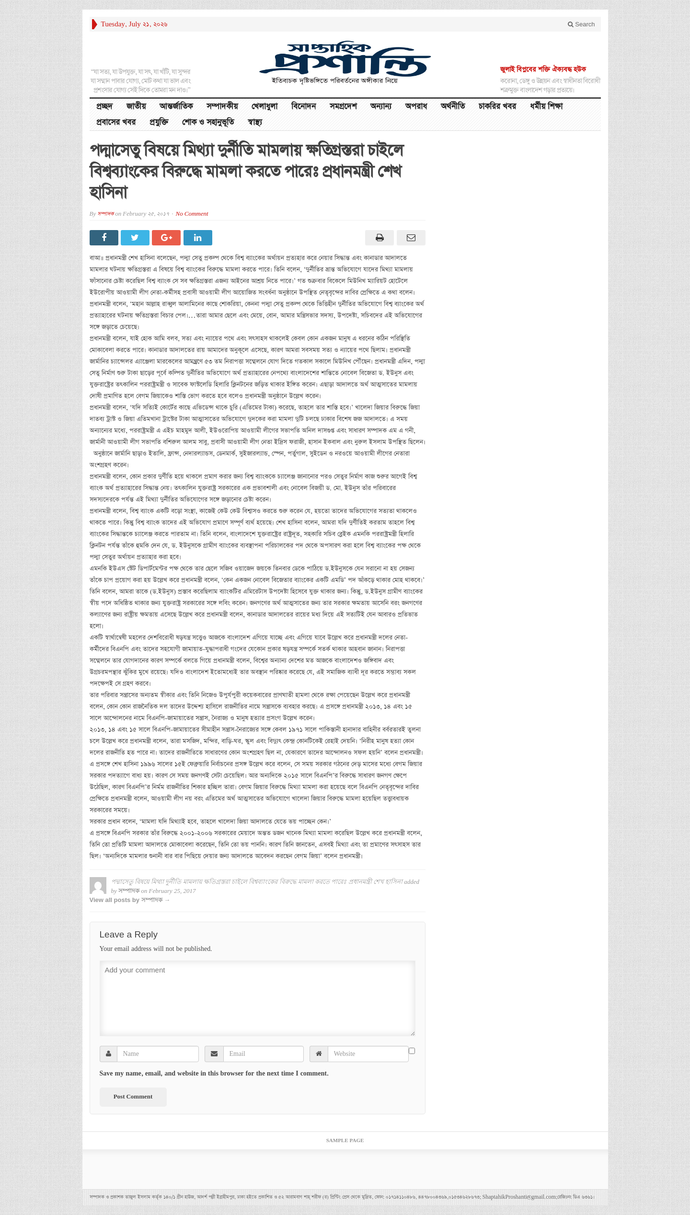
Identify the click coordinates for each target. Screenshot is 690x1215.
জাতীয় (136, 106)
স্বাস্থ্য (255, 122)
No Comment (192, 214)
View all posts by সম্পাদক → (130, 899)
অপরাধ (416, 106)
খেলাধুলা (264, 106)
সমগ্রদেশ (343, 106)
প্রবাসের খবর (116, 122)
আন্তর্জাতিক (176, 106)
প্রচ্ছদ (104, 106)
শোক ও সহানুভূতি (208, 122)
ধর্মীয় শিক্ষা (546, 106)
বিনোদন (303, 106)
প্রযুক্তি (159, 122)
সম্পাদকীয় (222, 106)
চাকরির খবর (497, 106)
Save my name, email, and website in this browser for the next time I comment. (214, 1073)
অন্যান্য (380, 106)
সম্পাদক (105, 214)
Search (581, 24)
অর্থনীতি (453, 106)
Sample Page (345, 1141)
